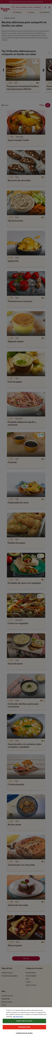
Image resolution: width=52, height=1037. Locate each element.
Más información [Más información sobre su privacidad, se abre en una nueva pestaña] (27, 1020)
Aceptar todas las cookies (24, 1024)
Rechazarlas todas (24, 1030)
